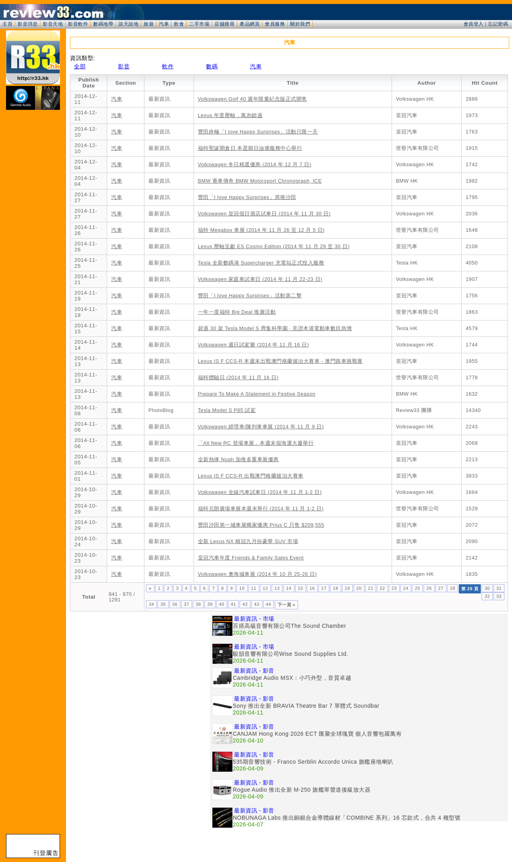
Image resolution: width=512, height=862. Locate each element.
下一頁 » (287, 604)
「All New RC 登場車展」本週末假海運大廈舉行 (256, 443)
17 (323, 588)
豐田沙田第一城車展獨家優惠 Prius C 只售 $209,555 (261, 525)
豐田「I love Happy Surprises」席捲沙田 (247, 197)
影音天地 (53, 24)
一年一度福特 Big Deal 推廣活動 (237, 312)
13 (277, 588)
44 (268, 604)
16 (312, 588)
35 (163, 604)
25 (417, 588)
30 (487, 588)
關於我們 (300, 24)
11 (253, 588)
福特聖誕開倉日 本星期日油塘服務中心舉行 (250, 148)
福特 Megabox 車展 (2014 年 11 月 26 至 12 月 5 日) (261, 230)
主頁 (7, 24)
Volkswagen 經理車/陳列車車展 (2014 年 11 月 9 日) (261, 427)
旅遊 (149, 24)
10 (241, 588)
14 (288, 588)
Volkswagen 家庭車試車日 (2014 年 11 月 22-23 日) (260, 279)
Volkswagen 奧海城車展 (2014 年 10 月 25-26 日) (257, 574)
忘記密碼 (498, 24)
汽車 (164, 24)
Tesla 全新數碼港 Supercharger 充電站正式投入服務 (261, 263)
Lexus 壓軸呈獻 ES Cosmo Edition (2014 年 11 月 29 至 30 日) (274, 246)
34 (151, 604)
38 (198, 604)
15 (300, 588)
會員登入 (474, 24)
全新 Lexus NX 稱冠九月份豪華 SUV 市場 (248, 541)
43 (256, 604)
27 (441, 588)
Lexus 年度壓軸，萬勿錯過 (230, 115)
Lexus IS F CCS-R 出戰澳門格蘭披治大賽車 (251, 476)
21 (370, 588)
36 (175, 604)
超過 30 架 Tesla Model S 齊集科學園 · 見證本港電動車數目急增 (275, 328)
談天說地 (128, 24)
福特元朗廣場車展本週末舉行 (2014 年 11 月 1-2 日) (261, 509)
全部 (80, 66)
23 (394, 588)
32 (487, 596)
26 (429, 588)
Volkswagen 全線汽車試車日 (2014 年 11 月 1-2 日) (260, 492)
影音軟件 (78, 24)
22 (382, 588)
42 (245, 604)
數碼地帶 (103, 24)
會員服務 (275, 24)
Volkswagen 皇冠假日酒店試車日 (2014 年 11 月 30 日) (264, 214)
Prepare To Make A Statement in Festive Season (257, 394)
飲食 (179, 24)
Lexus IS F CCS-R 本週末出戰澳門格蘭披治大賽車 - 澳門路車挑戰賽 (280, 361)
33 (499, 596)
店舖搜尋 (224, 24)
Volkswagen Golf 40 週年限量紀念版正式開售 (252, 99)
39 (209, 604)
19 (347, 588)
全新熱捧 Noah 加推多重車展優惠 (238, 459)
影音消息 (28, 24)
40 (221, 604)
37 (186, 604)
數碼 (212, 66)
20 (359, 588)
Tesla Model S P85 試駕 (227, 410)
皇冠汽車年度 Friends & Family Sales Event (251, 558)
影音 (124, 66)
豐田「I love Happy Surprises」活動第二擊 (250, 296)
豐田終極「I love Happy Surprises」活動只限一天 (258, 132)
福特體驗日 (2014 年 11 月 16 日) (238, 377)
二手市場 (199, 24)
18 (335, 588)
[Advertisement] (140, 669)
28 (452, 588)
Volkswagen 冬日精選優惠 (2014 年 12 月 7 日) (255, 164)
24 (405, 588)
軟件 (168, 66)
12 (265, 588)
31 (499, 588)
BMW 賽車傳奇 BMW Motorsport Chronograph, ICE (260, 181)
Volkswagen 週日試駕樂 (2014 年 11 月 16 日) (253, 345)
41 (233, 604)
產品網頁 (250, 24)
